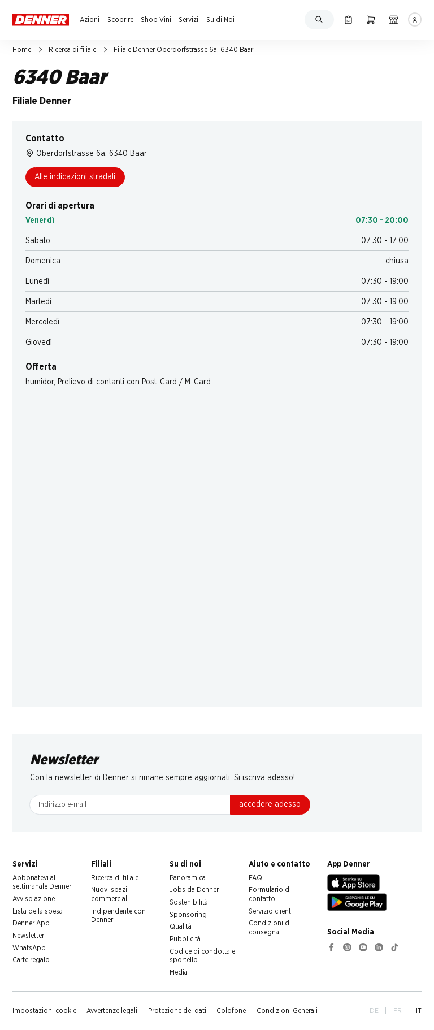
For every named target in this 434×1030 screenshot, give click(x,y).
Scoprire (120, 19)
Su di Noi (220, 19)
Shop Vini (156, 19)
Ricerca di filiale (72, 49)
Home (21, 49)
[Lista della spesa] (348, 19)
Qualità (181, 926)
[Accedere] (415, 19)
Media (179, 972)
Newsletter (28, 935)
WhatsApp (29, 948)
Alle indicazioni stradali (74, 177)
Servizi (188, 19)
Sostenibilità (189, 902)
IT (419, 1010)
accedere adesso (270, 804)
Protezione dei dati (177, 1010)
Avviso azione (33, 898)
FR (397, 1010)
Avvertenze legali (111, 1010)
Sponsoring (188, 914)
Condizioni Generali (287, 1010)
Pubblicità (185, 939)
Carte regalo (31, 960)
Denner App (31, 923)
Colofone (231, 1010)
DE (374, 1010)
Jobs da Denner (194, 889)
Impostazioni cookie (44, 1010)
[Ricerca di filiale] (393, 19)
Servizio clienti (271, 911)
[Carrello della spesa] (371, 19)
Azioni (89, 19)
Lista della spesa (37, 911)
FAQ (255, 878)
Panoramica (188, 878)
